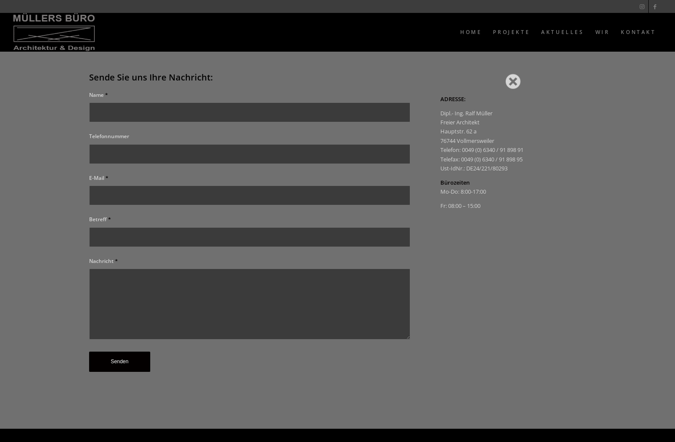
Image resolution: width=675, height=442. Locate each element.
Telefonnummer (109, 136)
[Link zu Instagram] (642, 6)
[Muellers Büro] (54, 32)
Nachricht (103, 261)
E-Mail (98, 178)
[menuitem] (471, 32)
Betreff (100, 219)
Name (98, 95)
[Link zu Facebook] (655, 6)
